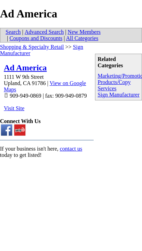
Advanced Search (44, 32)
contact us (71, 149)
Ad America (25, 67)
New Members (84, 32)
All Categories (82, 38)
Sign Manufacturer (118, 95)
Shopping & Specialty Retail (32, 47)
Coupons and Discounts (35, 38)
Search (13, 32)
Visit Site (14, 108)
